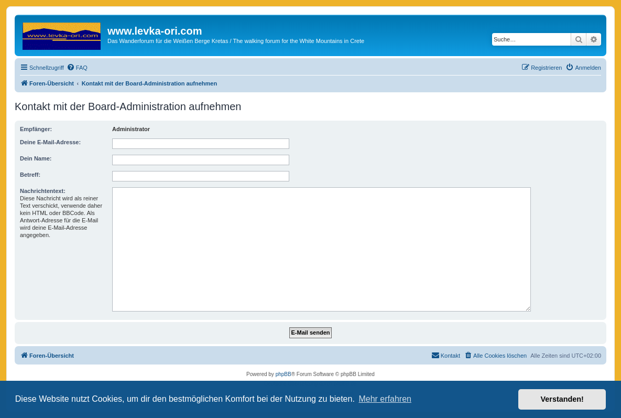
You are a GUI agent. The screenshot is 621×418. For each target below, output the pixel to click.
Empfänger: (36, 129)
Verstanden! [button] (562, 399)
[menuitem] (77, 67)
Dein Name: (36, 158)
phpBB (283, 374)
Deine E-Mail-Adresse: (50, 142)
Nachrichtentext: (43, 191)
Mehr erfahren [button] (384, 398)
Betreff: (30, 175)
